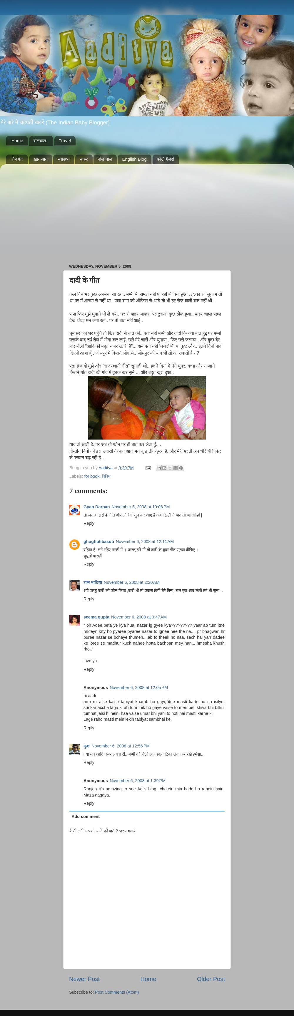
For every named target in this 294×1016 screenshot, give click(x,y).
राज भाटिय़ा (92, 582)
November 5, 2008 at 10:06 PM (141, 506)
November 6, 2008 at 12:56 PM (120, 746)
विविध (106, 476)
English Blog (134, 159)
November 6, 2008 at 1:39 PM (138, 780)
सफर (84, 159)
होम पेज (17, 159)
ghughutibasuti (98, 541)
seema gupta (96, 617)
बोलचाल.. (41, 140)
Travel (65, 140)
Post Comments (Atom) (117, 992)
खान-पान (41, 159)
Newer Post (84, 979)
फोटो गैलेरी (165, 159)
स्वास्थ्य (63, 159)
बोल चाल (105, 159)
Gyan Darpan (96, 506)
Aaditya (106, 467)
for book (91, 476)
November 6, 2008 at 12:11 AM (145, 541)
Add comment (85, 816)
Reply (88, 523)
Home (17, 140)
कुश (86, 746)
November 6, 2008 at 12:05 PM (139, 687)
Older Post (211, 979)
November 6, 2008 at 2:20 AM (131, 582)
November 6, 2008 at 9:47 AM (139, 617)
